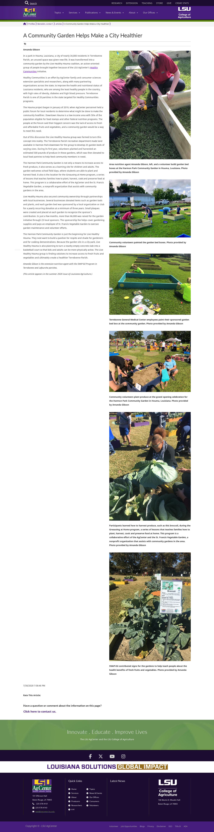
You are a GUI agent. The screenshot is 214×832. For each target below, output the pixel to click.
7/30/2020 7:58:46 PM (34, 685)
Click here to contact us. (39, 711)
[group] (26, 43)
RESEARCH (117, 3)
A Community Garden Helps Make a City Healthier (86, 23)
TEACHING (147, 3)
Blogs (142, 826)
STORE (159, 3)
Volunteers (92, 805)
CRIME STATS (182, 3)
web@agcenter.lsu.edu (45, 811)
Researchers (75, 805)
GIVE (169, 3)
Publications (93, 12)
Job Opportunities (129, 826)
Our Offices (150, 12)
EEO (170, 826)
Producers (74, 801)
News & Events (115, 12)
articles (59, 23)
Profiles (31, 23)
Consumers (92, 801)
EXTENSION (132, 3)
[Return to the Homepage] (24, 23)
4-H (71, 809)
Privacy (150, 826)
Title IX (178, 826)
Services (74, 12)
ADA (185, 826)
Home (72, 789)
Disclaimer (161, 826)
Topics (59, 12)
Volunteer (113, 826)
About (133, 12)
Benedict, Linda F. (45, 23)
